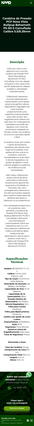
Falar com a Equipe (17, 408)
